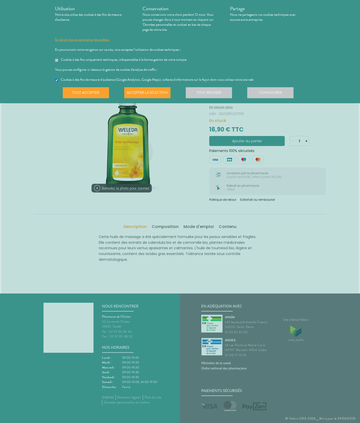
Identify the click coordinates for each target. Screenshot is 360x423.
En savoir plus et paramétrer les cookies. (82, 39)
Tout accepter (86, 93)
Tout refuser (211, 93)
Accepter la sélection (149, 93)
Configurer (274, 93)
